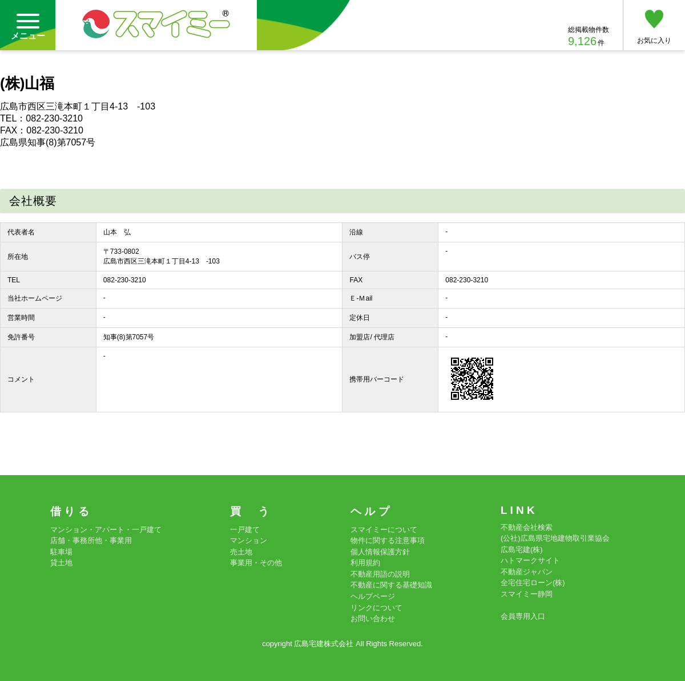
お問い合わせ (372, 618)
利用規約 (365, 562)
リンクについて (376, 607)
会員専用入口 (523, 616)
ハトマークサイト (530, 560)
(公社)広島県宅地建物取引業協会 (555, 538)
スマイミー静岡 (527, 594)
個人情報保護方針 (380, 552)
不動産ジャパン (527, 572)
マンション (248, 540)
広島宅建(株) (522, 549)
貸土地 (61, 562)
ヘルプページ (372, 596)
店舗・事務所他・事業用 (91, 540)
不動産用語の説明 (380, 574)
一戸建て (245, 529)
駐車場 (61, 552)
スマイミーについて (383, 529)
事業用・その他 (256, 562)
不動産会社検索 (527, 527)
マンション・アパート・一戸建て (106, 529)
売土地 (241, 552)
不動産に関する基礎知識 (391, 585)
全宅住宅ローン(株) (533, 582)
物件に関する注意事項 (387, 540)
